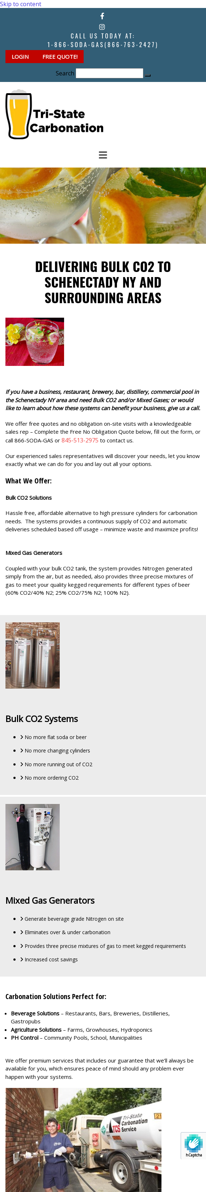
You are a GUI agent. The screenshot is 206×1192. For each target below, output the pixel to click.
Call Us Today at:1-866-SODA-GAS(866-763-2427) (103, 40)
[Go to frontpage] (54, 137)
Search (65, 73)
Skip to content (20, 4)
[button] (20, 56)
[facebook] (102, 16)
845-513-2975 (80, 440)
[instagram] (102, 26)
